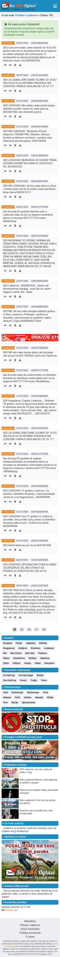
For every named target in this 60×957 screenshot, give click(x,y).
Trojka (33, 680)
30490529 (9, 236)
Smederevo (19, 658)
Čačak (19, 643)
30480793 (9, 370)
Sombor (32, 658)
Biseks (40, 675)
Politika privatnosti (30, 932)
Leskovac (32, 15)
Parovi (23, 680)
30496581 (9, 155)
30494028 (9, 181)
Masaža (39, 697)
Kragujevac (9, 648)
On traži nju (9, 675)
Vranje (27, 663)
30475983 (9, 396)
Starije (14, 702)
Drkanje (7, 697)
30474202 (9, 454)
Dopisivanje (33, 692)
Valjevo (16, 663)
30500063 (9, 126)
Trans (44, 680)
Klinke (50, 697)
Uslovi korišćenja (30, 928)
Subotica (44, 658)
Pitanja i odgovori (30, 925)
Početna (19, 15)
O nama (30, 936)
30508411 (9, 43)
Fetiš (17, 697)
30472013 (9, 540)
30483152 (9, 306)
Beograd (7, 643)
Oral (5, 702)
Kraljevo (23, 648)
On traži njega (26, 675)
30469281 (9, 585)
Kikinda (43, 643)
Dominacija (17, 692)
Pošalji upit (11, 910)
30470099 (9, 560)
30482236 (9, 348)
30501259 (9, 101)
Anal (5, 692)
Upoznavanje (28, 702)
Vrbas (38, 663)
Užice (6, 663)
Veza (45, 692)
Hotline (27, 697)
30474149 (9, 511)
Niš (5, 653)
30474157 (9, 486)
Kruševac (35, 648)
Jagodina (30, 643)
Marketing (30, 921)
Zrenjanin (49, 663)
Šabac (6, 658)
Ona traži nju (9, 680)
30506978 (9, 75)
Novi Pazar (15, 653)
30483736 (9, 281)
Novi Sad (29, 653)
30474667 (9, 428)
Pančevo (42, 653)
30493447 (9, 207)
